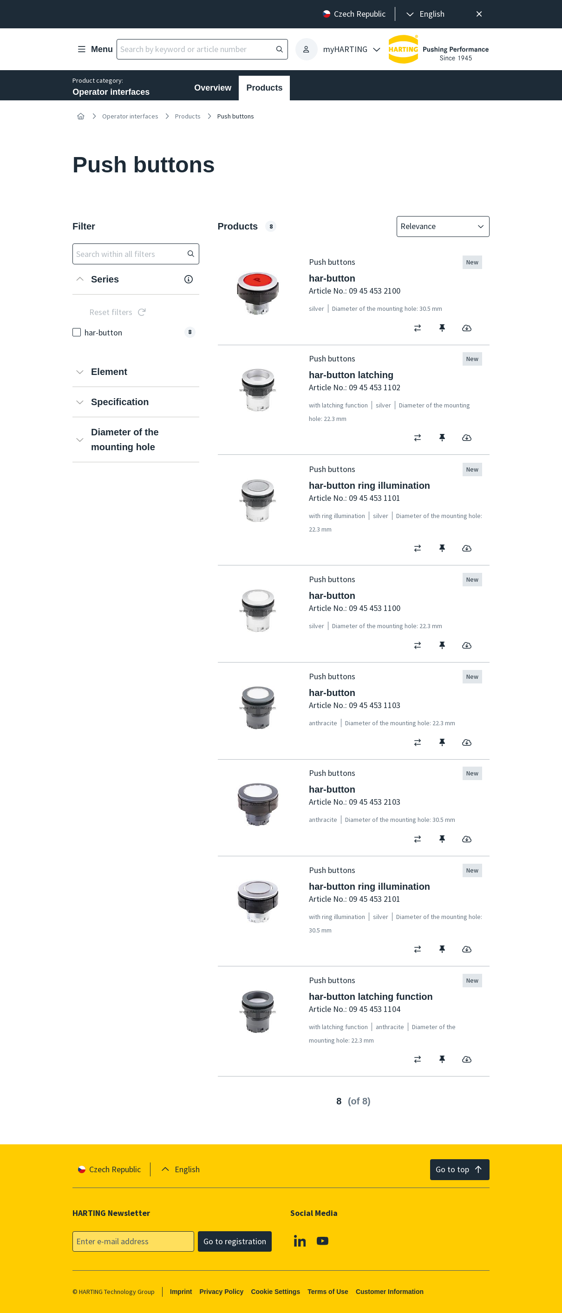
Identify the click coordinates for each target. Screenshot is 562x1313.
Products (264, 87)
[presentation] (424, 14)
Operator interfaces (130, 116)
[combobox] (436, 226)
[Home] (80, 116)
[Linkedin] (300, 1240)
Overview (212, 87)
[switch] (420, 327)
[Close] (479, 14)
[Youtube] (323, 1240)
